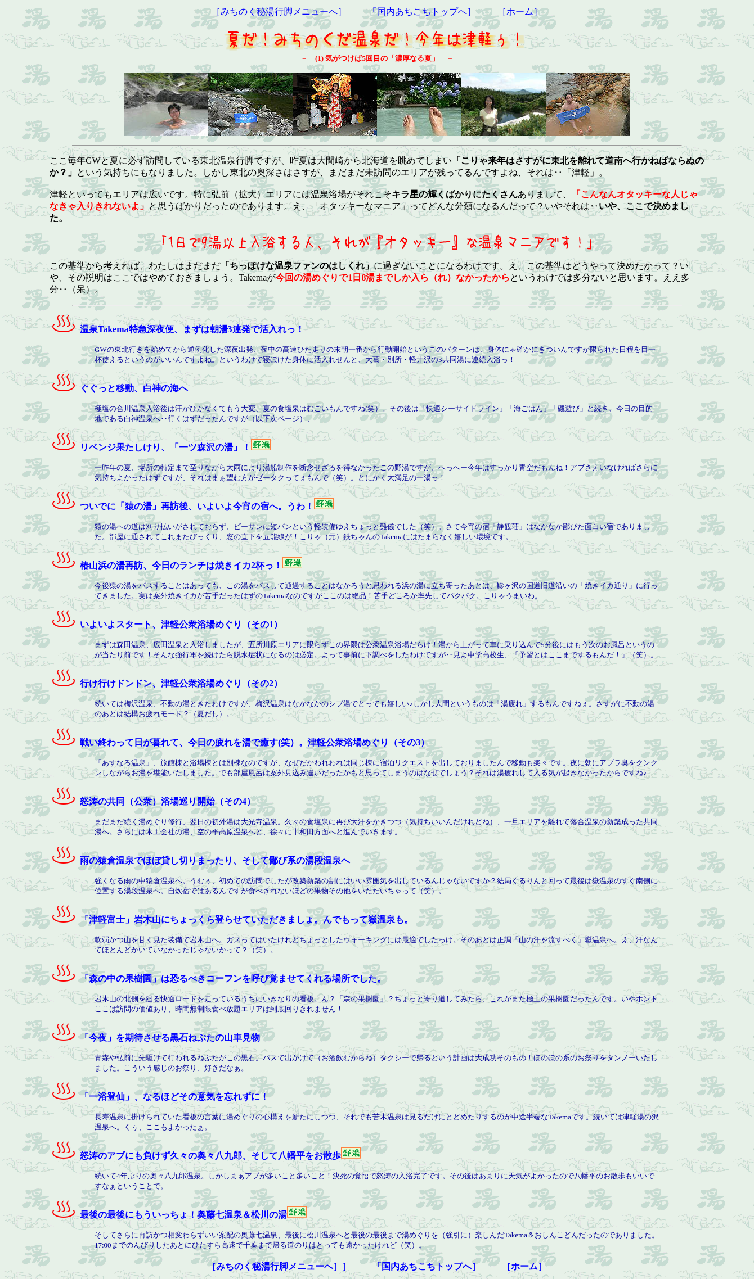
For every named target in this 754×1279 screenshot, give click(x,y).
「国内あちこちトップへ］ (422, 11)
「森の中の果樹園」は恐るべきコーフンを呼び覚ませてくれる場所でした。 (218, 978)
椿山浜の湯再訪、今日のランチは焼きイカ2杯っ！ (166, 565)
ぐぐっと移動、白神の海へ (119, 388)
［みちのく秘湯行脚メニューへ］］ (279, 1266)
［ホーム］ (519, 11)
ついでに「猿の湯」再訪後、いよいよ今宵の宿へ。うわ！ (182, 506)
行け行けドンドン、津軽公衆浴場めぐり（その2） (166, 683)
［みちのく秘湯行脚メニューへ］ (279, 11)
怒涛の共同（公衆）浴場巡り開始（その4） (152, 801)
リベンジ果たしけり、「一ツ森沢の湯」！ (150, 447)
